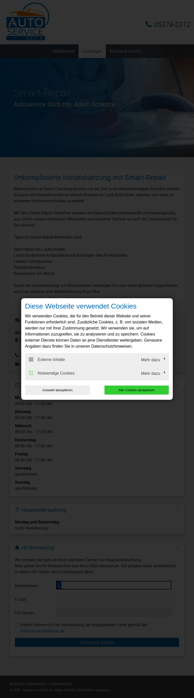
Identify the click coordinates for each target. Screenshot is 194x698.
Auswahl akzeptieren (57, 390)
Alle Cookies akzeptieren (136, 390)
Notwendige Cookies (52, 373)
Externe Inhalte (47, 359)
